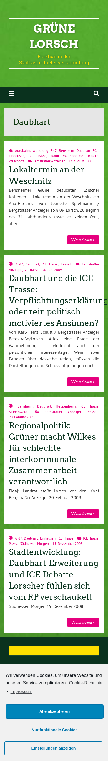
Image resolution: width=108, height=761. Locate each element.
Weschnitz (16, 161)
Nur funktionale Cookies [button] (55, 730)
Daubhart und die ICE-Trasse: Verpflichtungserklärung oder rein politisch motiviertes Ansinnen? (58, 300)
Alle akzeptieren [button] (54, 711)
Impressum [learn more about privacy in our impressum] (21, 691)
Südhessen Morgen (34, 543)
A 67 (19, 264)
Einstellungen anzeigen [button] (53, 748)
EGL (95, 150)
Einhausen (16, 155)
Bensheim (66, 150)
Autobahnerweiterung (31, 150)
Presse (91, 411)
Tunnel (65, 264)
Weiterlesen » (83, 240)
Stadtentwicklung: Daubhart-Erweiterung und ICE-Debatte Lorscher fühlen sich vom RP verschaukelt (53, 574)
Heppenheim (66, 406)
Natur (55, 155)
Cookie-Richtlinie (85, 682)
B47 (53, 150)
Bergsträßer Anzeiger (48, 161)
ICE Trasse (37, 155)
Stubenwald (18, 411)
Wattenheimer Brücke (81, 155)
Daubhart (83, 150)
